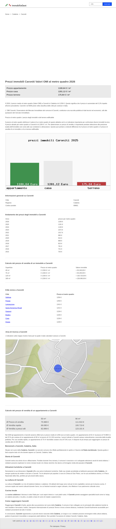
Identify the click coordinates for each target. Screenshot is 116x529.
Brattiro (8, 315)
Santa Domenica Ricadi (13, 308)
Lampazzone (9, 304)
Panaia (7, 301)
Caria (7, 318)
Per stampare (54, 526)
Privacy (62, 526)
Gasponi (8, 311)
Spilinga (8, 297)
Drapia (7, 322)
